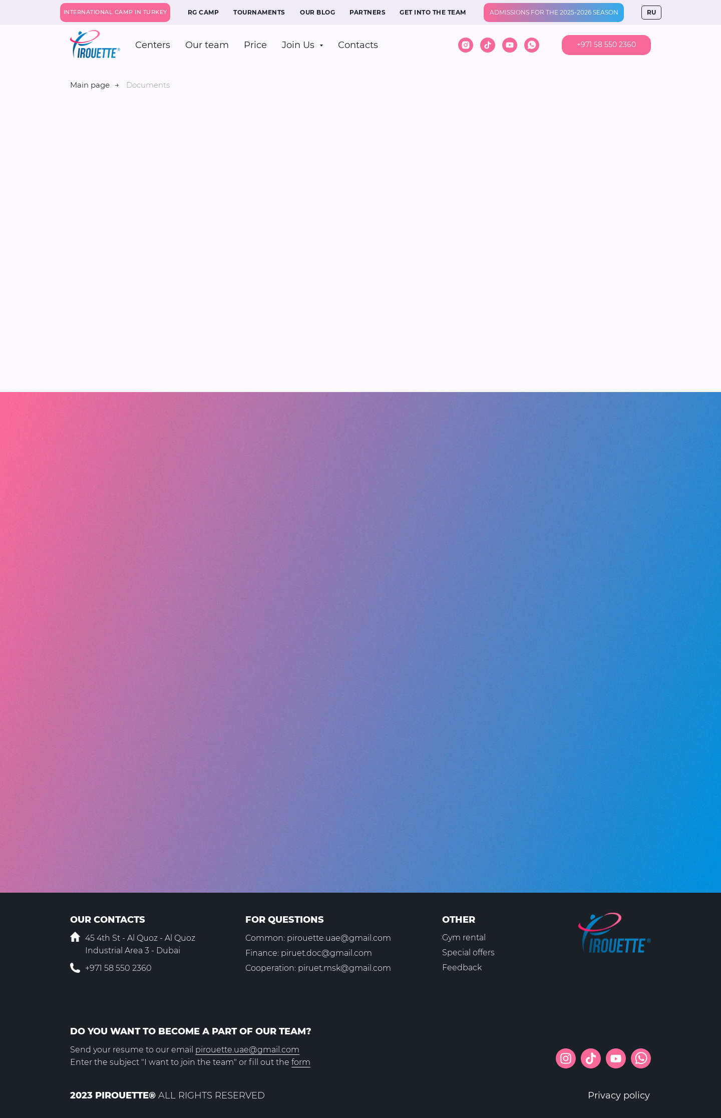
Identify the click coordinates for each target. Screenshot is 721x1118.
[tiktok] (487, 45)
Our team (207, 45)
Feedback (462, 967)
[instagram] (465, 45)
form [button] (300, 1062)
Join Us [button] (299, 45)
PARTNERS (367, 12)
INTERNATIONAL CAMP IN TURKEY (115, 12)
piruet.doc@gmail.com (326, 953)
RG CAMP (203, 12)
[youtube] (509, 45)
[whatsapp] (531, 45)
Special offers (468, 952)
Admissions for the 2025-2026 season (554, 12)
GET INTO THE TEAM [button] (433, 12)
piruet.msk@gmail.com (344, 968)
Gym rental (464, 937)
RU (651, 12)
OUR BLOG (317, 12)
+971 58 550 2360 (118, 968)
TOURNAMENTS (259, 12)
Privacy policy (619, 1095)
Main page (90, 85)
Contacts (358, 45)
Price (255, 45)
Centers (152, 45)
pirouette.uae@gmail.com (339, 938)
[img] (641, 1058)
